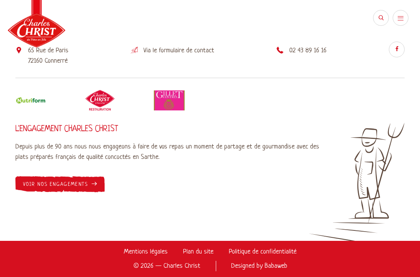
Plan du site (198, 251)
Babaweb (276, 266)
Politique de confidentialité (263, 251)
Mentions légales (146, 251)
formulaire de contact (186, 50)
